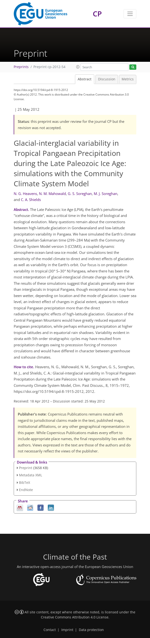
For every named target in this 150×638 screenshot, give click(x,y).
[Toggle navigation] (130, 13)
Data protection (91, 630)
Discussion (106, 79)
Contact (50, 630)
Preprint (25, 467)
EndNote (26, 489)
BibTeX (24, 482)
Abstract (85, 79)
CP (97, 14)
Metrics (128, 79)
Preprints (21, 67)
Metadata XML (30, 475)
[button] (78, 67)
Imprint (67, 630)
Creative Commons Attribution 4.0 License (74, 617)
